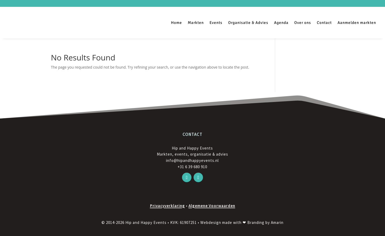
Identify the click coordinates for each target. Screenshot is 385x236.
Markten (196, 22)
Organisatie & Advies (248, 22)
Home (176, 22)
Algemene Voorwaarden (212, 205)
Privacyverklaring (167, 205)
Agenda (281, 22)
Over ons (302, 22)
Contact (324, 22)
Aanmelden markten (357, 22)
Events (216, 22)
